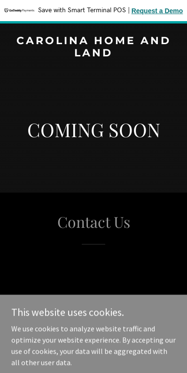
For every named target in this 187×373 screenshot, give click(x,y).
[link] (93, 53)
